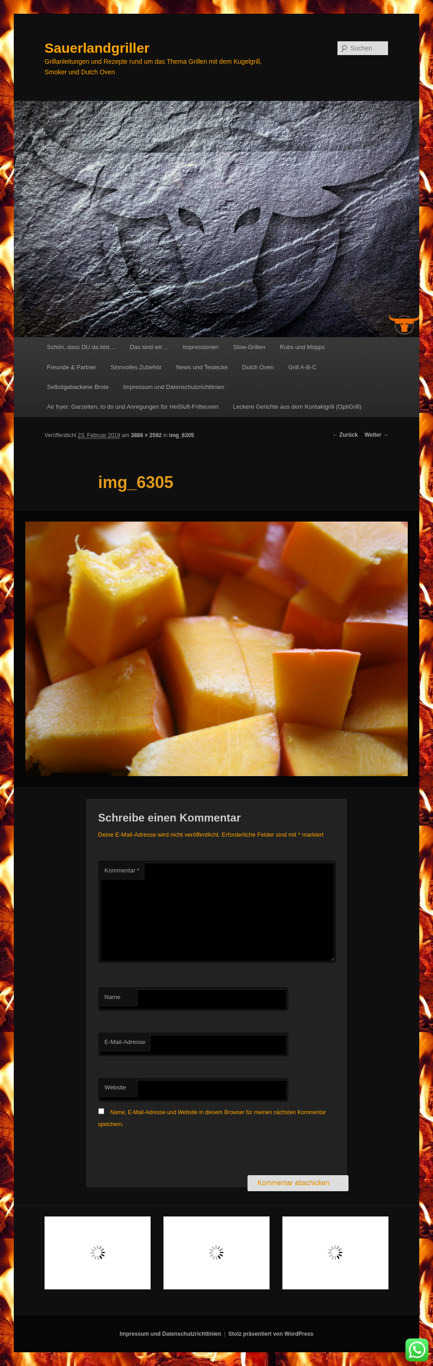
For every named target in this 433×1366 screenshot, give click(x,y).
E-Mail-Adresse (125, 1041)
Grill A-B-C (302, 367)
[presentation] (168, 1153)
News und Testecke (202, 367)
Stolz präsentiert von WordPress (270, 1334)
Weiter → (376, 435)
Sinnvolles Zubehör (136, 367)
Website (115, 1087)
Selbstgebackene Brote (77, 386)
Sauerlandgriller (97, 48)
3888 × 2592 (146, 435)
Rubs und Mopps (302, 347)
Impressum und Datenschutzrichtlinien (173, 386)
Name (113, 997)
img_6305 (181, 435)
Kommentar (122, 870)
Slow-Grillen (249, 347)
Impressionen (201, 347)
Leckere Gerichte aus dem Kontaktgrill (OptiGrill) (297, 406)
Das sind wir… (149, 347)
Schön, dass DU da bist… (81, 347)
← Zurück (345, 435)
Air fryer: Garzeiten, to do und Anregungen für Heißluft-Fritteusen (133, 406)
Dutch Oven (258, 367)
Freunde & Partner (71, 367)
